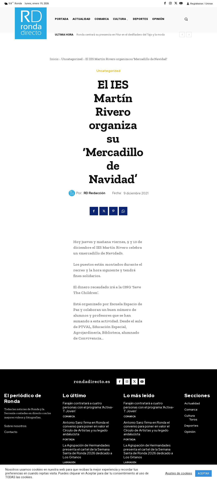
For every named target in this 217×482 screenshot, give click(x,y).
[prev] (182, 34)
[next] (189, 34)
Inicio (54, 59)
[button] (186, 19)
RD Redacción (94, 193)
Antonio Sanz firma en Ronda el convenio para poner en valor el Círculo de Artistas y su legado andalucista (85, 427)
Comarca (69, 415)
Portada (69, 437)
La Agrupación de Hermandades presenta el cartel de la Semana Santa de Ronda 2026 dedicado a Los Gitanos (87, 449)
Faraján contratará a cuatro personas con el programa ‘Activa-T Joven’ (89, 407)
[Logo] (91, 381)
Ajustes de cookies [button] (178, 473)
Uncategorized (72, 59)
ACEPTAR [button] (203, 473)
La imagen (69, 460)
